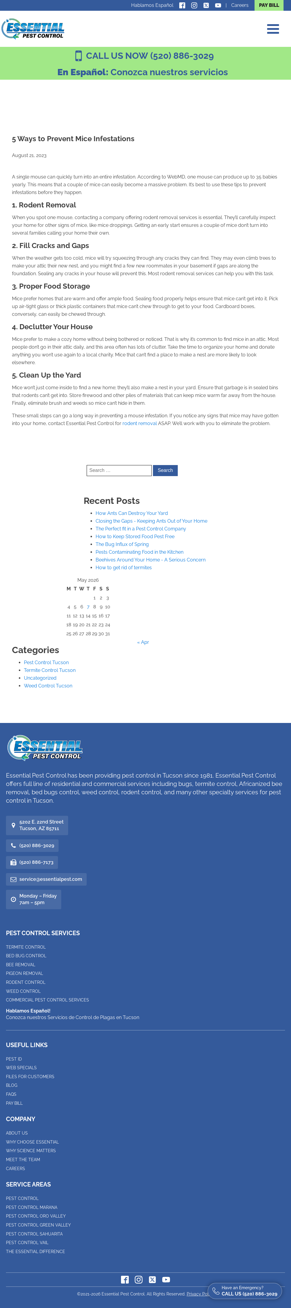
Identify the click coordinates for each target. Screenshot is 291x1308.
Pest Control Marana (31, 1207)
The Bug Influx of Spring (122, 544)
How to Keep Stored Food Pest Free (135, 536)
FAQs (11, 1094)
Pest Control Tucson (46, 662)
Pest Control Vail (27, 1242)
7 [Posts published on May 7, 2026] (88, 607)
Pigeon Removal (24, 973)
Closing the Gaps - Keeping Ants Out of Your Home (151, 521)
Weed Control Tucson (48, 686)
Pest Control (22, 1198)
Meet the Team (23, 1159)
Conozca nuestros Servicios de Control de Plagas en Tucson (72, 1014)
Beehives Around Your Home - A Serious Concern (151, 560)
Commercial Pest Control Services (47, 1000)
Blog (11, 1085)
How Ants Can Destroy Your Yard (132, 513)
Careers (240, 5)
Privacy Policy (200, 1294)
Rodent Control (25, 982)
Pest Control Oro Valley (36, 1216)
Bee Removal (20, 964)
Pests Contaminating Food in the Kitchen (139, 552)
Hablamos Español (152, 5)
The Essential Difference (35, 1251)
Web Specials (21, 1067)
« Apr (143, 642)
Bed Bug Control (26, 955)
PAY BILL (269, 5)
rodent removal (139, 423)
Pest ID (14, 1059)
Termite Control (26, 947)
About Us (17, 1133)
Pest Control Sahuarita (34, 1234)
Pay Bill (14, 1103)
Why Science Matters (31, 1150)
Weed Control (23, 991)
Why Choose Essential (32, 1142)
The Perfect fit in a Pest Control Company (141, 529)
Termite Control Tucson (50, 670)
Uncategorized (40, 678)
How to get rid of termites (124, 567)
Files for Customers (30, 1076)
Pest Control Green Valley (38, 1225)
